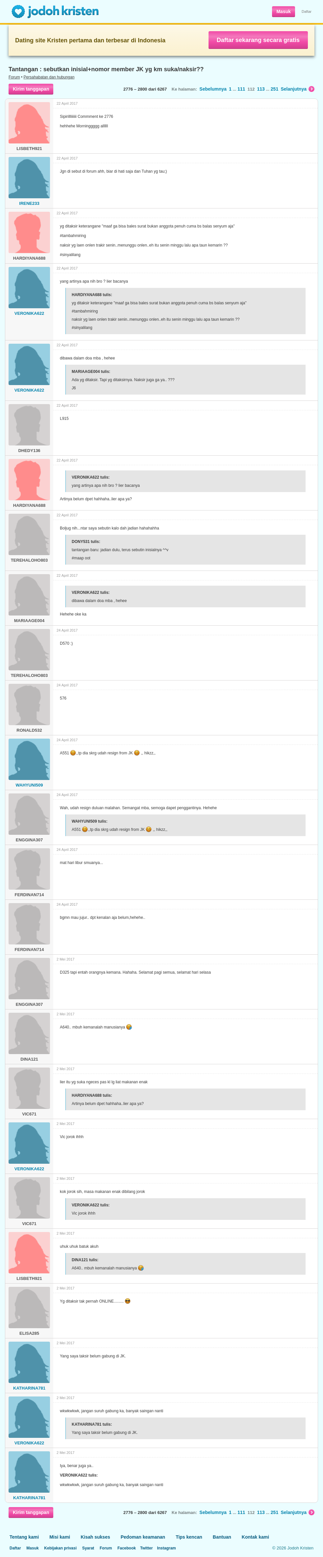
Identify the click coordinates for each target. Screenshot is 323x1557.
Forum (14, 77)
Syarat (88, 1548)
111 (241, 89)
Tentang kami (24, 1537)
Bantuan (222, 1537)
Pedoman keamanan (143, 1537)
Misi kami (59, 1537)
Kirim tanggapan (31, 89)
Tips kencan (189, 1537)
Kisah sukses (95, 1537)
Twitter (146, 1548)
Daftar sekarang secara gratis (258, 40)
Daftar (306, 11)
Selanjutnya (297, 89)
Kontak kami (255, 1537)
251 (274, 89)
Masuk (283, 11)
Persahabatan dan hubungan (49, 77)
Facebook (126, 1548)
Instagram (166, 1548)
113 (260, 89)
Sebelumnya (212, 89)
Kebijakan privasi (60, 1548)
